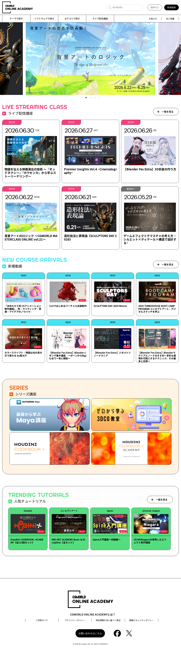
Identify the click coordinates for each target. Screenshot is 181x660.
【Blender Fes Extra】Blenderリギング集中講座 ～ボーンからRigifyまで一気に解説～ (67, 355)
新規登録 (171, 7)
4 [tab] (94, 97)
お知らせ (153, 18)
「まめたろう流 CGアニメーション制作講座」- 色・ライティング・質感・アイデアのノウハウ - (23, 308)
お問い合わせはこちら (90, 633)
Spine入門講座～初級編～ (107, 539)
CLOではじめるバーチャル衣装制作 (68, 306)
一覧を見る (167, 111)
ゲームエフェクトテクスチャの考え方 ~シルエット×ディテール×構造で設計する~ (149, 239)
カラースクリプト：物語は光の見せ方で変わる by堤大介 (23, 354)
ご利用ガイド (42, 620)
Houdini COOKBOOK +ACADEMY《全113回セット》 (27, 541)
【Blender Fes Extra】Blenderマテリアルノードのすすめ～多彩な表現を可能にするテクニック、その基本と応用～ (157, 357)
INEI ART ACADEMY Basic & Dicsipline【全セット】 (68, 541)
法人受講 (170, 18)
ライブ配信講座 (100, 18)
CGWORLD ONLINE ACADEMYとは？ (92, 614)
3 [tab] (90, 97)
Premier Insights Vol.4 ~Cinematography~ (90, 171)
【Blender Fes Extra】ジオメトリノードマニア (112, 354)
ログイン (155, 7)
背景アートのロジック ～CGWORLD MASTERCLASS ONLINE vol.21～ (31, 238)
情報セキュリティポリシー (141, 620)
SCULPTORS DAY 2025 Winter (110, 306)
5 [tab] (99, 97)
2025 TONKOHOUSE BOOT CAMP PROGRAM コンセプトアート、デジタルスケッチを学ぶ (157, 308)
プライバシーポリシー (75, 620)
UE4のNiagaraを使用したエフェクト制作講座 (150, 541)
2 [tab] (86, 97)
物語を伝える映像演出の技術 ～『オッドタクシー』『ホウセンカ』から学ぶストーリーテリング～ (30, 172)
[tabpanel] (90, 58)
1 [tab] (81, 97)
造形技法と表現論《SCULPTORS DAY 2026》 (90, 238)
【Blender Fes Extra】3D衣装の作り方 (149, 169)
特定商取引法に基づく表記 (108, 620)
